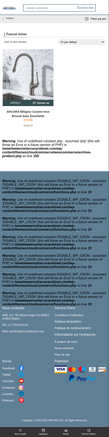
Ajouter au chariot (40, 103)
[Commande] (82, 42)
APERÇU (15, 103)
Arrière (7, 19)
